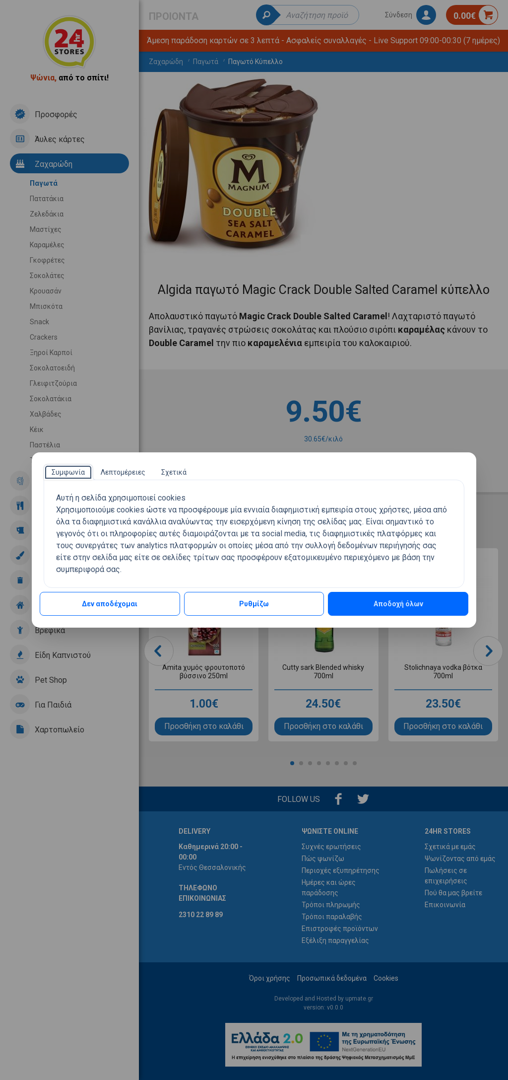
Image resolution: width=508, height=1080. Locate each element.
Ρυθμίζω (254, 604)
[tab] (68, 472)
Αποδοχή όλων (398, 604)
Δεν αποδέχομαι (109, 604)
